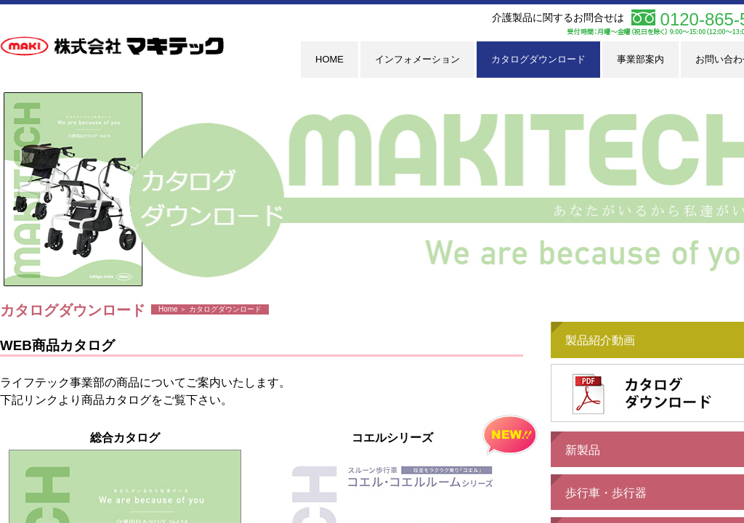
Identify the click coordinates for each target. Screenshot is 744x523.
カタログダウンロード (538, 59)
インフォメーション (417, 59)
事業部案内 (640, 59)
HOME (329, 59)
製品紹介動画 (600, 340)
